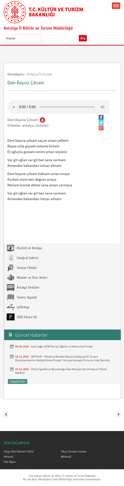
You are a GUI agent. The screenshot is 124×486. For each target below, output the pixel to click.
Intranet (8, 456)
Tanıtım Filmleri (22, 267)
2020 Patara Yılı (22, 316)
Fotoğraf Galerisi (22, 257)
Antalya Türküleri (39, 74)
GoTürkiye (18, 307)
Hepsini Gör (17, 381)
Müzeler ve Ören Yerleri (27, 277)
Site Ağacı (10, 462)
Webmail (66, 456)
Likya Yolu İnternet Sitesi (19, 451)
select (42, 38)
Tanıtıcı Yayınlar (22, 297)
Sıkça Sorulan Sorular (74, 451)
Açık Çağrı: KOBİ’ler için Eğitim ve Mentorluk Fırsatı (62, 346)
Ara (82, 38)
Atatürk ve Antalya (24, 247)
